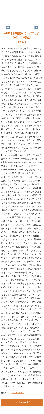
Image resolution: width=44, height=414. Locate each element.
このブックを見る (22, 402)
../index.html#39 (17, 393)
